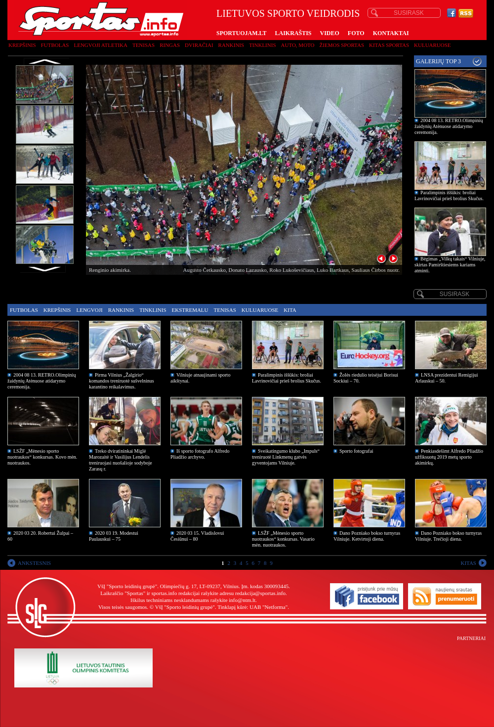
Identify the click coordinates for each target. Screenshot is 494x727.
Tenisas (143, 45)
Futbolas (55, 45)
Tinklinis (262, 45)
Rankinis (231, 45)
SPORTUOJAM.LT (241, 33)
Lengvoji (89, 310)
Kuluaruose (432, 45)
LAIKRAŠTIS (293, 33)
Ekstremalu (190, 310)
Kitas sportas (389, 45)
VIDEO (329, 33)
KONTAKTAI (391, 33)
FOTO (356, 33)
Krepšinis (22, 45)
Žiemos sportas (342, 45)
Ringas (170, 45)
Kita (290, 310)
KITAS (468, 563)
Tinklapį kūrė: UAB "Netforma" (252, 607)
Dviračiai (199, 45)
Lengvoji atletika (100, 45)
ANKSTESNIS (34, 563)
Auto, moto (298, 45)
